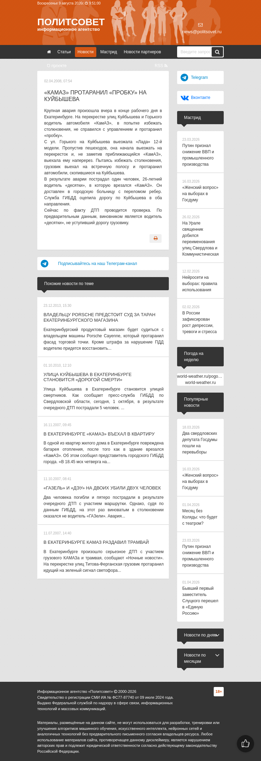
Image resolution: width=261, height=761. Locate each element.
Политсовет (71, 22)
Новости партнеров (142, 51)
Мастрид (108, 51)
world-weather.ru (200, 382)
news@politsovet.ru (202, 28)
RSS (161, 65)
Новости (86, 51)
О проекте (57, 65)
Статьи (64, 51)
